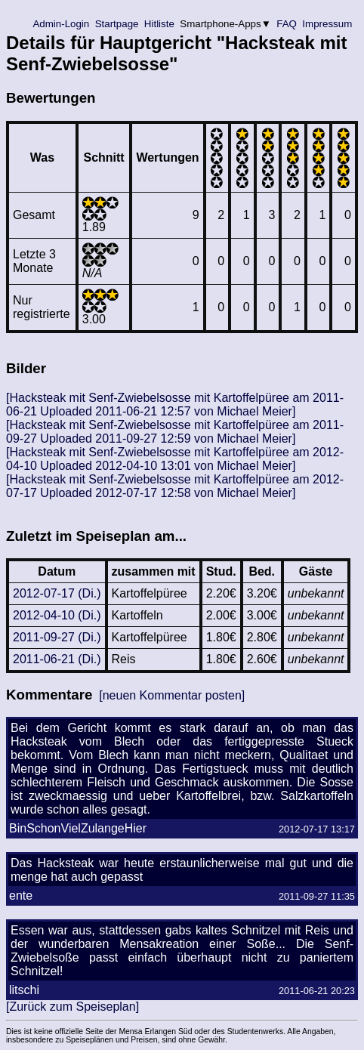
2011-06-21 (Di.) (57, 659)
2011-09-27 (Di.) (57, 637)
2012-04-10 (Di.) (57, 615)
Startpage (116, 23)
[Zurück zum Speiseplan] (72, 1006)
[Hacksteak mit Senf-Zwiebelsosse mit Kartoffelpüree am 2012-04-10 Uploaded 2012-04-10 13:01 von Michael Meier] (175, 459)
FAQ (287, 23)
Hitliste (159, 23)
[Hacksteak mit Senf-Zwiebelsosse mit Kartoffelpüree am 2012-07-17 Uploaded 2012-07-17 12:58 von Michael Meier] (175, 486)
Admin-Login (61, 23)
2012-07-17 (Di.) (57, 593)
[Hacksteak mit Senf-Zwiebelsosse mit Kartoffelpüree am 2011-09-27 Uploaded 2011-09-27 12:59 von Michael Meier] (175, 431)
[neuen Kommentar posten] (172, 695)
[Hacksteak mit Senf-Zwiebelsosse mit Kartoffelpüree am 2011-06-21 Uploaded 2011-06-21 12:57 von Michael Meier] (175, 404)
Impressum (327, 23)
